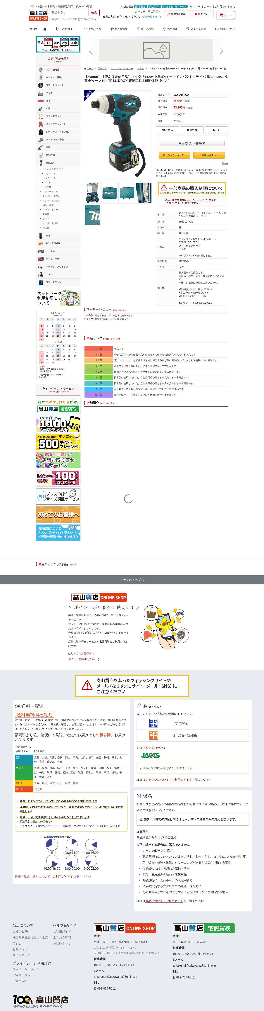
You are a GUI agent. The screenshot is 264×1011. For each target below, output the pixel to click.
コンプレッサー (50, 209)
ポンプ (46, 218)
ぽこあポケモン (87, 19)
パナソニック (51, 173)
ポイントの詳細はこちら (84, 659)
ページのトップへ (132, 579)
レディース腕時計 (51, 77)
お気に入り (92, 29)
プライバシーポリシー (27, 969)
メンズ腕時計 (48, 70)
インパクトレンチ (51, 200)
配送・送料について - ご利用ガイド (47, 876)
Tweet (225, 163)
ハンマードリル (50, 191)
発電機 (46, 214)
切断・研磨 (48, 205)
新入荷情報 (119, 29)
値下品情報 (145, 29)
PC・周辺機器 (49, 243)
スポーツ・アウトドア (53, 267)
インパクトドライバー (122, 68)
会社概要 (20, 931)
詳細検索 (54, 19)
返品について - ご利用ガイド (164, 901)
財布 (44, 101)
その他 (48, 187)
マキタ (140, 68)
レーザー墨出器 (50, 223)
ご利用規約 (20, 981)
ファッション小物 (51, 140)
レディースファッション (54, 132)
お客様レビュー (23, 949)
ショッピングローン (174, 6)
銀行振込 (140, 6)
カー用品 (46, 251)
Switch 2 (67, 19)
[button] (91, 51)
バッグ (45, 93)
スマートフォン (49, 282)
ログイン (112, 318)
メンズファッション (52, 124)
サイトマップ (21, 955)
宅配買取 (170, 29)
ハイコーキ (50, 178)
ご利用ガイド (65, 29)
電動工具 (102, 68)
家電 (44, 236)
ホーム (90, 68)
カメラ (45, 274)
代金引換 (154, 6)
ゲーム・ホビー (49, 259)
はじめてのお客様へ (81, 653)
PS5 (75, 19)
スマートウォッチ (51, 85)
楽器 (44, 147)
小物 (44, 108)
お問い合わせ (225, 29)
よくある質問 (196, 29)
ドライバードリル (51, 196)
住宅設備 (46, 155)
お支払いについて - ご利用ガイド (167, 779)
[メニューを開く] (31, 29)
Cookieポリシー (23, 975)
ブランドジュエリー (52, 116)
